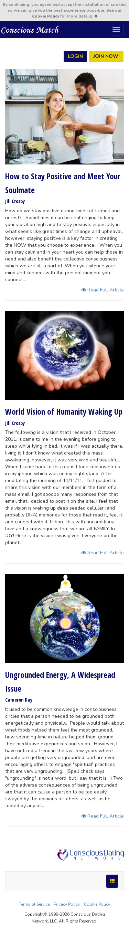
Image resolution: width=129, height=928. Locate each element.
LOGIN (75, 56)
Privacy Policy (67, 904)
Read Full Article (102, 290)
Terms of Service (34, 904)
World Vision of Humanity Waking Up (63, 411)
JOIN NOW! (106, 56)
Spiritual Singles (30, 29)
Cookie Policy (45, 16)
